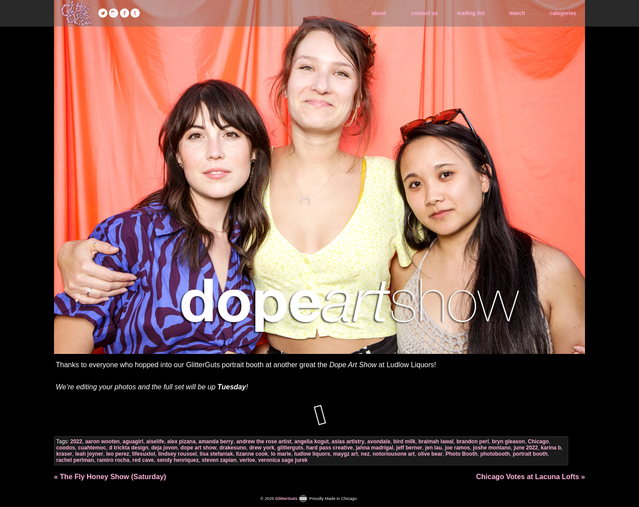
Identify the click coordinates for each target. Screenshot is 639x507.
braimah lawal (435, 441)
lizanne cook (252, 454)
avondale (378, 441)
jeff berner (409, 448)
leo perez (117, 454)
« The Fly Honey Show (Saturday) (110, 476)
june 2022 (526, 448)
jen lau (433, 448)
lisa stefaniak (216, 454)
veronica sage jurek (283, 460)
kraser (64, 454)
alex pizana (181, 441)
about (379, 13)
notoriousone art (394, 454)
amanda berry (216, 441)
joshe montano (492, 448)
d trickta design (128, 448)
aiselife (155, 441)
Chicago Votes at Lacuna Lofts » (530, 476)
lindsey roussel (177, 454)
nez (365, 454)
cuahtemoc (92, 448)
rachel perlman (75, 460)
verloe (247, 460)
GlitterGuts (76, 13)
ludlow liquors (312, 454)
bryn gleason (508, 441)
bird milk (404, 441)
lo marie (281, 454)
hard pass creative (329, 448)
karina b (551, 448)
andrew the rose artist (264, 441)
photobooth (495, 454)
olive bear (430, 454)
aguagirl (133, 441)
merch (517, 13)
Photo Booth (461, 454)
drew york (261, 448)
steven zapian (219, 460)
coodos (65, 448)
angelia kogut (311, 441)
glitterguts (290, 448)
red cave (143, 460)
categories (563, 13)
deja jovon (164, 448)
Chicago (538, 441)
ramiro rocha (113, 460)
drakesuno (232, 448)
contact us (424, 13)
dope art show (198, 448)
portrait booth (530, 454)
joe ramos (457, 448)
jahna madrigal (374, 448)
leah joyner (89, 454)
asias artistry (347, 441)
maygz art (345, 454)
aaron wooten (102, 441)
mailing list (471, 13)
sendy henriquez (178, 460)
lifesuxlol (143, 454)
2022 (76, 441)
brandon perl (472, 441)
